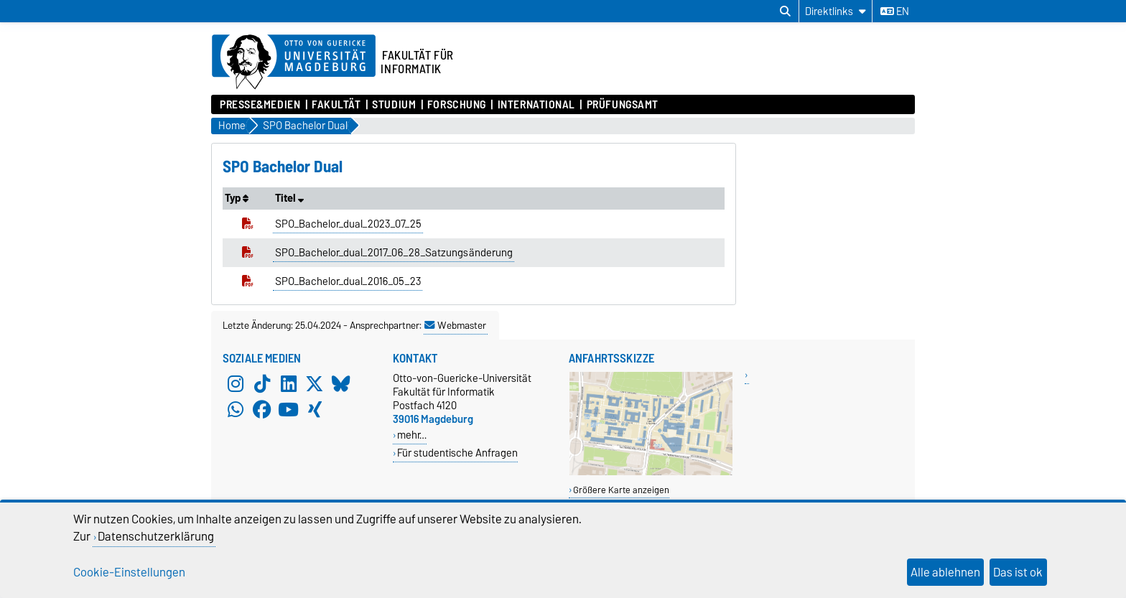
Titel (289, 198)
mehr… (412, 435)
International (536, 104)
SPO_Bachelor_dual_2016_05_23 (348, 281)
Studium (394, 104)
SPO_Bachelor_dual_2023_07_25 (348, 224)
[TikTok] (262, 384)
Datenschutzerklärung (156, 536)
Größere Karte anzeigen (621, 489)
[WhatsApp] (235, 410)
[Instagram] (235, 384)
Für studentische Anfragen (457, 453)
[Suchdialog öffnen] (785, 11)
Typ (236, 198)
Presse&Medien (260, 104)
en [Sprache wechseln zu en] (894, 11)
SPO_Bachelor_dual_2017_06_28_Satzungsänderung (394, 252)
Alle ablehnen (945, 572)
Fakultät (336, 104)
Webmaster (455, 325)
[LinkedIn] (289, 384)
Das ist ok (1018, 572)
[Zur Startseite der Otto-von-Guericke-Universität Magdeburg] (293, 62)
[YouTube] (289, 410)
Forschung (456, 104)
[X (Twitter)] (314, 384)
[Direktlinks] (835, 11)
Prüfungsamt (623, 104)
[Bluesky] (341, 384)
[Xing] (314, 410)
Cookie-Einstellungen (129, 572)
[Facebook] (262, 410)
